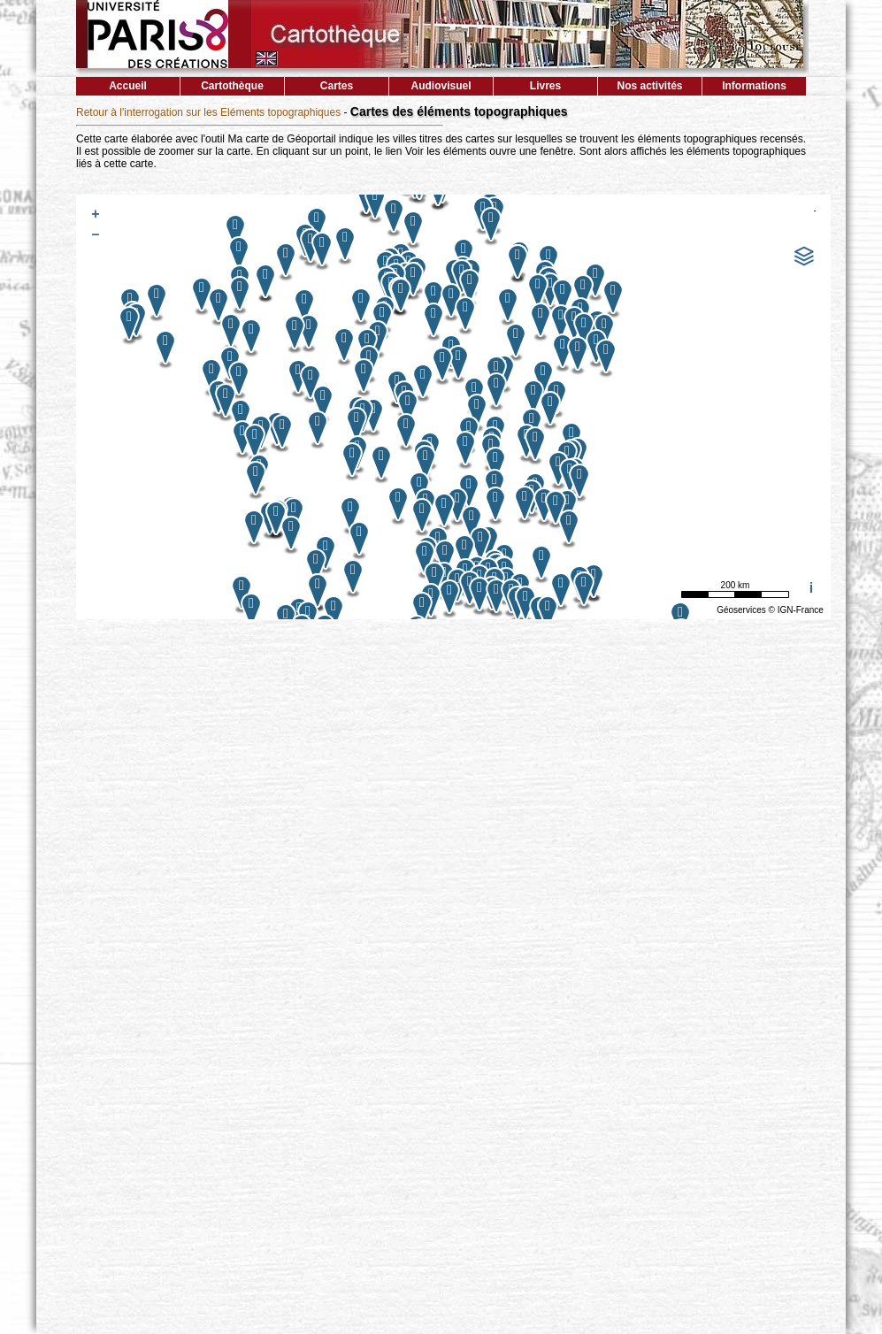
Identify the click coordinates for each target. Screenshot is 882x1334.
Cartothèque (232, 86)
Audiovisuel (440, 86)
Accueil (128, 86)
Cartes (336, 86)
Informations (754, 86)
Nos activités (649, 86)
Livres (545, 86)
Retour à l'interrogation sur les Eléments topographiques (208, 112)
